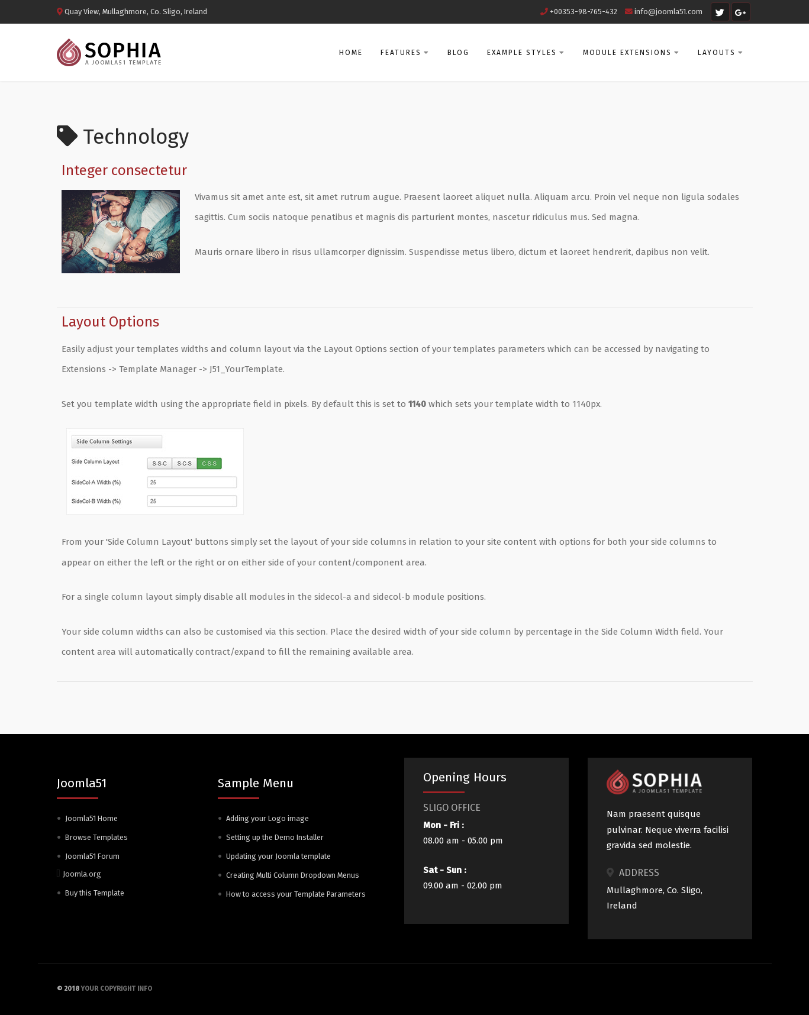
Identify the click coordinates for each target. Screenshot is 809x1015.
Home (351, 53)
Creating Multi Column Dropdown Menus (292, 875)
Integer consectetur (124, 170)
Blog (458, 53)
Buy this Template (94, 892)
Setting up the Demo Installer (275, 837)
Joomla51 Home (91, 818)
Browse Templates (96, 837)
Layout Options (110, 321)
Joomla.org (82, 873)
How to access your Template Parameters (296, 894)
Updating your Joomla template (278, 856)
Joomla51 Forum (92, 856)
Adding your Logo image (267, 818)
